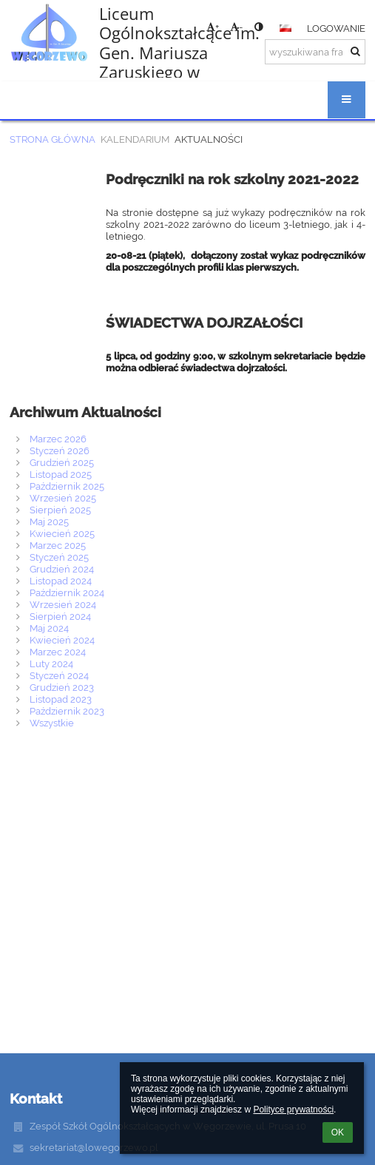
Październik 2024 (67, 592)
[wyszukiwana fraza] (315, 51)
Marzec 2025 (58, 545)
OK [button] (337, 1132)
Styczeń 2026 (59, 450)
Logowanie (336, 28)
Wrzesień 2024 (63, 604)
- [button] (236, 27)
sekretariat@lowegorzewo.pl (94, 1147)
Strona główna (52, 139)
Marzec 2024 (58, 652)
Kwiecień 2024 (62, 640)
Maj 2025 (49, 521)
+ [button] (212, 27)
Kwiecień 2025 (62, 533)
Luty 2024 (51, 663)
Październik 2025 (67, 486)
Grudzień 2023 (62, 687)
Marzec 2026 (58, 439)
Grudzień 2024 (62, 569)
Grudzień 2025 (62, 462)
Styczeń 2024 (59, 675)
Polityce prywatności (293, 1109)
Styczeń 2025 (59, 557)
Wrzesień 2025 (63, 498)
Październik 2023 (67, 711)
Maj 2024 (49, 628)
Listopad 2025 (61, 474)
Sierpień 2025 (60, 510)
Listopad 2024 (61, 581)
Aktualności (209, 139)
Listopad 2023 (61, 699)
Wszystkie (52, 723)
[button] (285, 28)
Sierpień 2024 (60, 616)
